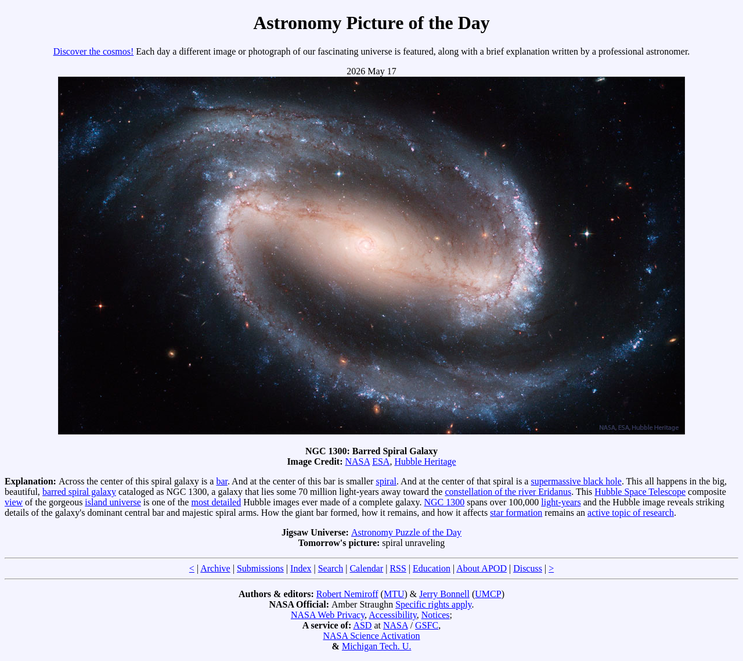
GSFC (426, 625)
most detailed (216, 502)
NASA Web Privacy (328, 615)
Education (431, 568)
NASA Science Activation (371, 636)
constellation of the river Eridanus (508, 492)
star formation (516, 513)
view (14, 502)
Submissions (260, 568)
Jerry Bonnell (444, 594)
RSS (397, 568)
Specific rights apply (433, 604)
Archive (215, 568)
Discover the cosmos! (93, 51)
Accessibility (393, 615)
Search (331, 568)
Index (300, 568)
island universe (112, 502)
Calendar (366, 568)
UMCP (488, 594)
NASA (357, 461)
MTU (394, 594)
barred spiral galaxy (79, 492)
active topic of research (630, 513)
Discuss (527, 568)
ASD (362, 625)
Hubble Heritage (425, 461)
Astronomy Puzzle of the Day (406, 532)
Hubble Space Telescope (640, 492)
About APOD (481, 568)
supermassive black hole (576, 481)
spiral (386, 481)
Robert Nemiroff (347, 594)
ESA (380, 461)
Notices (435, 615)
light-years (560, 502)
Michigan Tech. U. (376, 646)
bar (222, 481)
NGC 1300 (444, 502)
